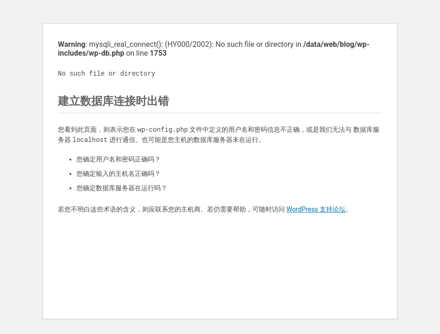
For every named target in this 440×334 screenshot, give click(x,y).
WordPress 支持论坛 (316, 209)
